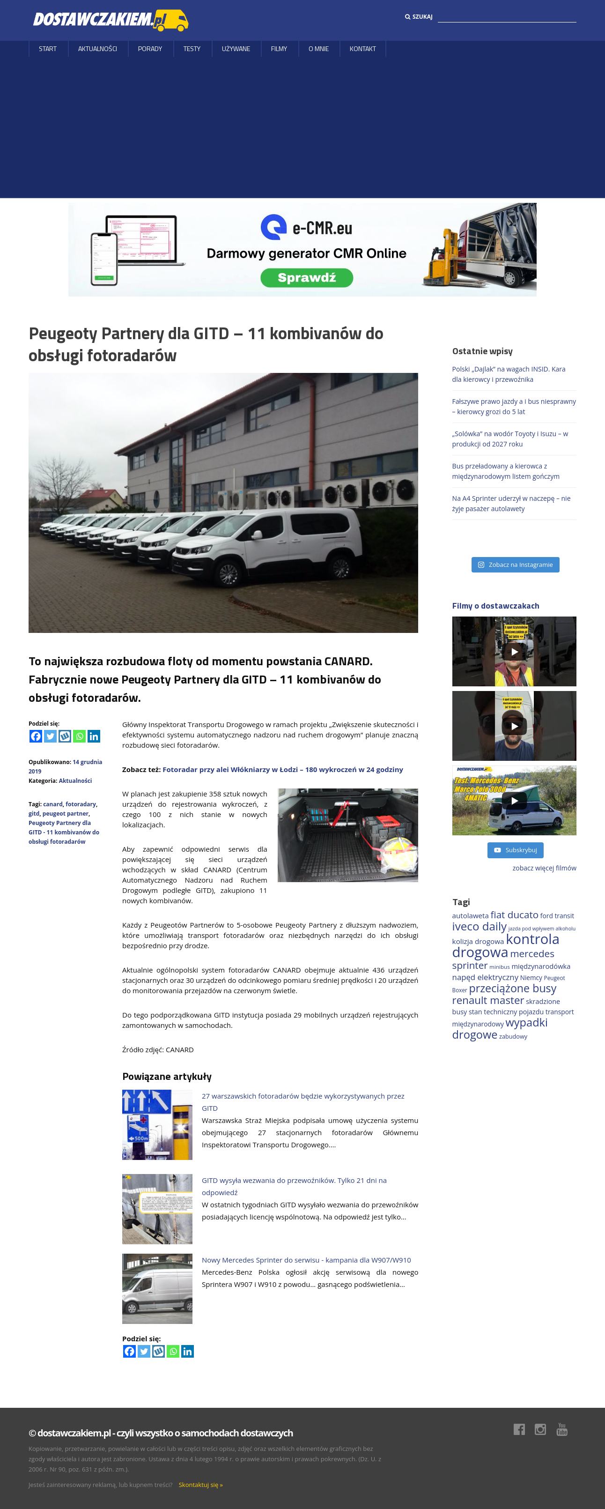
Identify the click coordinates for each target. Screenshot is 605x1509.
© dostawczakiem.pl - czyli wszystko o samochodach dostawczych (161, 1433)
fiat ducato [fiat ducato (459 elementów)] (515, 914)
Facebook (523, 1429)
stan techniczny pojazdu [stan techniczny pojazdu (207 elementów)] (506, 1011)
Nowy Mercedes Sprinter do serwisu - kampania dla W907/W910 (306, 1259)
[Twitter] (50, 736)
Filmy (279, 48)
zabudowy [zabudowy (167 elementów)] (513, 1036)
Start (48, 48)
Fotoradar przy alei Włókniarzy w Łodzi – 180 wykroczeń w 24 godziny (282, 769)
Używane (236, 48)
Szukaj (419, 17)
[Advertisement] (302, 127)
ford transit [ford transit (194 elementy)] (557, 915)
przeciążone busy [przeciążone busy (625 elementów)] (513, 988)
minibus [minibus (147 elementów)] (499, 966)
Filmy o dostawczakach (495, 605)
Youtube (566, 1429)
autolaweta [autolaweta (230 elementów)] (470, 915)
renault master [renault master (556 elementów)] (488, 1000)
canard (53, 804)
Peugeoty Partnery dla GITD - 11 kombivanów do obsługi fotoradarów (64, 832)
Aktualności (97, 48)
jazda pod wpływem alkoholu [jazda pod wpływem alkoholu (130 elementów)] (542, 928)
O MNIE (319, 48)
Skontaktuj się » (201, 1484)
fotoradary (81, 804)
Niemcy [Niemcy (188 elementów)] (531, 977)
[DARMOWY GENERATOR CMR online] (302, 249)
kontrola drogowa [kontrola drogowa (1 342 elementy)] (506, 945)
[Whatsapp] (79, 736)
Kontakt (363, 48)
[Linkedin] (94, 736)
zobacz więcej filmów (544, 867)
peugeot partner (66, 814)
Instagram (545, 1429)
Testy (192, 48)
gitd (34, 814)
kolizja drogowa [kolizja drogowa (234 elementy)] (478, 941)
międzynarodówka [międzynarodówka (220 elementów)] (540, 966)
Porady (150, 48)
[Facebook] (36, 736)
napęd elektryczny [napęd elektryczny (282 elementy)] (485, 977)
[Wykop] (65, 736)
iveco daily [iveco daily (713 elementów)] (479, 926)
